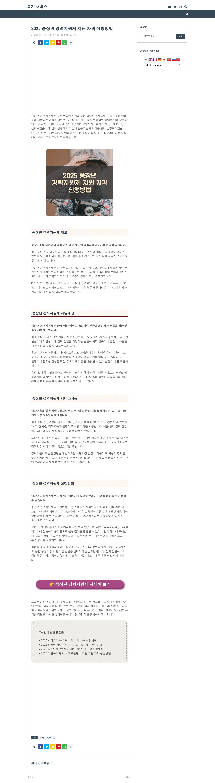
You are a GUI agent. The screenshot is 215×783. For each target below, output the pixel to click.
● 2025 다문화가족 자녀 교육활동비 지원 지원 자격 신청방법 (75, 653)
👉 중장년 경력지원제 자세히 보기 (80, 584)
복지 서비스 (37, 6)
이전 (128, 776)
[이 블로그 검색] (157, 36)
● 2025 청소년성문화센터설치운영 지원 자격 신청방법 (71, 649)
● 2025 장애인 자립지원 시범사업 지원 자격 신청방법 (70, 644)
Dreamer (38, 35)
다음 (31, 776)
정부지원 (51, 737)
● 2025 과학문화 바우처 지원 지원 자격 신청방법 (68, 640)
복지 (65, 35)
